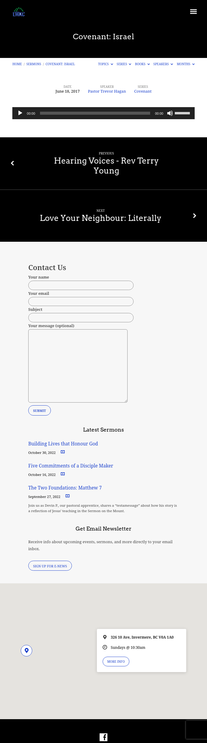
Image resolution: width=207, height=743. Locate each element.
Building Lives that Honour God (63, 444)
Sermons (33, 64)
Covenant (143, 91)
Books (142, 64)
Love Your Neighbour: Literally (101, 218)
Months (186, 64)
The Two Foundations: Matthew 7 (65, 488)
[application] (103, 113)
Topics (105, 64)
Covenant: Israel (60, 64)
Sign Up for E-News (50, 566)
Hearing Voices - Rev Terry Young (106, 165)
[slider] (95, 113)
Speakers (163, 64)
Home (17, 64)
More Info (116, 661)
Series (124, 64)
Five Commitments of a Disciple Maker (70, 466)
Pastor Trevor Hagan (107, 91)
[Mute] (170, 113)
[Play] (20, 113)
